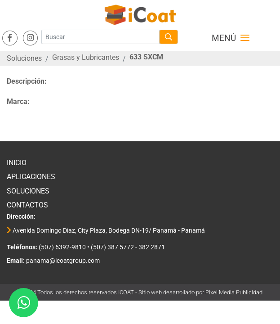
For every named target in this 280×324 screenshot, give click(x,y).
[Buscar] (100, 37)
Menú (230, 38)
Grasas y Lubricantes (85, 57)
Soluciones (24, 58)
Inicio (17, 162)
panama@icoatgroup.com (62, 261)
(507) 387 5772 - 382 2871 (128, 247)
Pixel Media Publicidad (233, 292)
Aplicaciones (31, 176)
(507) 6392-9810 (61, 247)
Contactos (27, 205)
